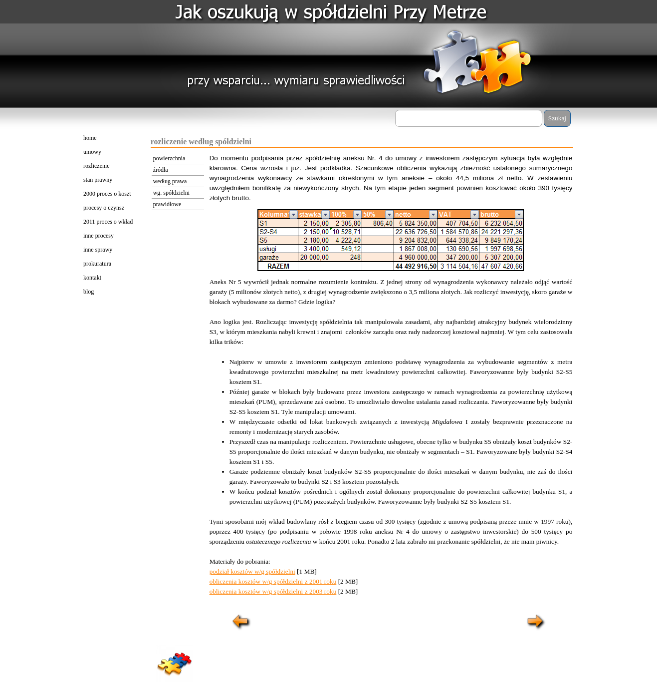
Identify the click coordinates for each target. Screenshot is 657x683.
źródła (160, 169)
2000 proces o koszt (107, 193)
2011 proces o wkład (108, 221)
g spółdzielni (286, 581)
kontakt (92, 277)
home (90, 137)
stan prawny (97, 179)
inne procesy (98, 235)
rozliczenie (96, 165)
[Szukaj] (468, 118)
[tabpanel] (391, 178)
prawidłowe (167, 204)
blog (88, 291)
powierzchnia (169, 158)
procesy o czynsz (103, 207)
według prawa (170, 181)
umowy (92, 151)
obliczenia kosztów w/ (239, 581)
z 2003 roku (319, 591)
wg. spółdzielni (171, 192)
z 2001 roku (319, 581)
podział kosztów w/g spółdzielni (252, 571)
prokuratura (97, 263)
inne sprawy (97, 249)
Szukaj (557, 118)
